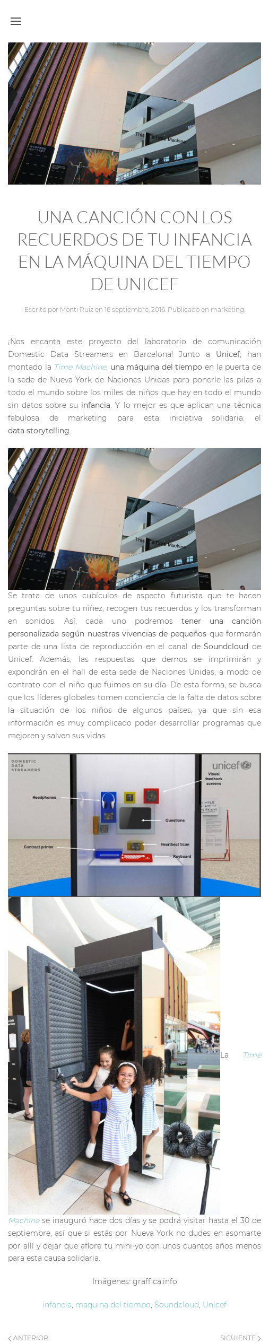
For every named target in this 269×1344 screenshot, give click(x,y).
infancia (57, 1305)
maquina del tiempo (113, 1305)
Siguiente (240, 1338)
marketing (227, 309)
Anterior (28, 1338)
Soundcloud (176, 1305)
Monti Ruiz (76, 309)
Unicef (215, 1305)
